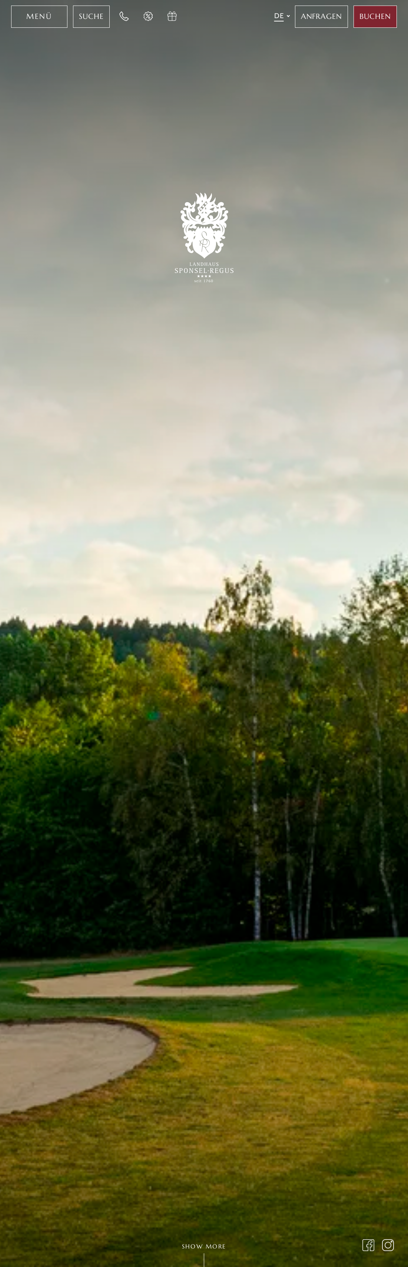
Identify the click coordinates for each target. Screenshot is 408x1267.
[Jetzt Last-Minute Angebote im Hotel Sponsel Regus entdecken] (148, 17)
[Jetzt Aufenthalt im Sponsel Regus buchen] (375, 17)
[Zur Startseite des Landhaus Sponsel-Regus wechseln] (204, 236)
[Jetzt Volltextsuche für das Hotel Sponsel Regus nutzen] (91, 17)
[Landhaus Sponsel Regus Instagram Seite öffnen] (388, 1246)
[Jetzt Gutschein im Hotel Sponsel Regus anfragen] (172, 17)
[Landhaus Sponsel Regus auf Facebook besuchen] (368, 1246)
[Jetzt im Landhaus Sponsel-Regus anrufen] (124, 17)
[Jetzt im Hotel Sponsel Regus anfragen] (321, 17)
